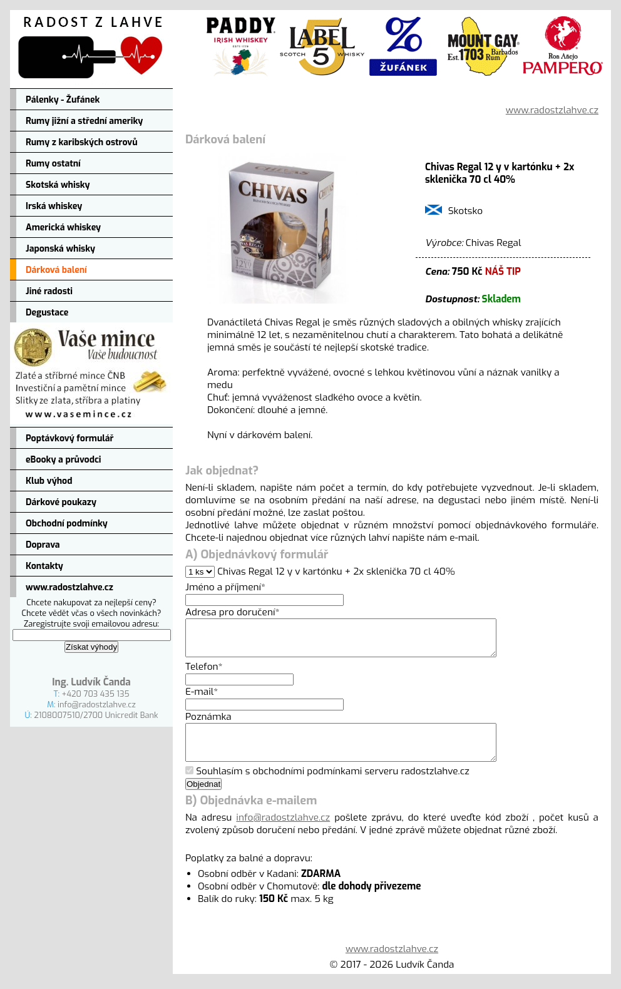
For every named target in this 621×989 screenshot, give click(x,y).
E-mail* (201, 699)
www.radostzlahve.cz (69, 587)
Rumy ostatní (53, 164)
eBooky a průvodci (63, 460)
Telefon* (204, 674)
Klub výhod (49, 481)
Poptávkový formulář (69, 438)
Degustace (47, 313)
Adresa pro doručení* (232, 612)
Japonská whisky (60, 249)
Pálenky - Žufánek (63, 100)
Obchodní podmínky (67, 524)
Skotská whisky (58, 185)
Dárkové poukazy (61, 502)
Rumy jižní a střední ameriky (84, 121)
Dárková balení (56, 270)
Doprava (43, 545)
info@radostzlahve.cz (97, 704)
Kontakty (44, 566)
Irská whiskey (54, 206)
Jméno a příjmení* (225, 587)
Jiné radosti (49, 291)
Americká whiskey (63, 227)
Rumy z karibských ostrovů (82, 142)
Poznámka (208, 724)
